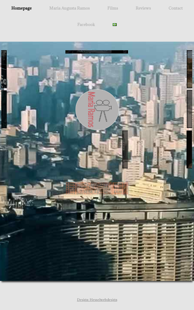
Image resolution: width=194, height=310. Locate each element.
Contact (175, 8)
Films (112, 8)
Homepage (21, 8)
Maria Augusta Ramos (69, 8)
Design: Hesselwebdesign (97, 299)
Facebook (86, 24)
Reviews (143, 8)
